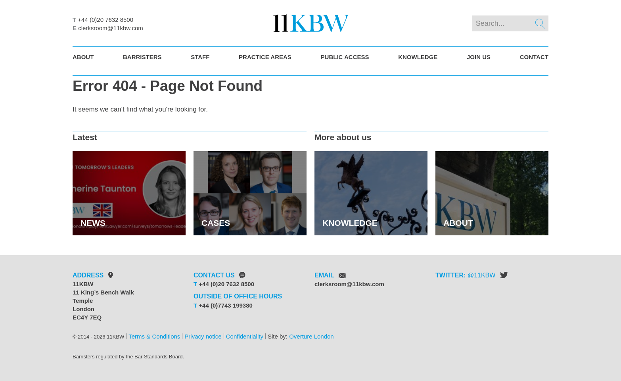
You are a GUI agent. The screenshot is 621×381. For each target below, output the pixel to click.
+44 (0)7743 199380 (226, 305)
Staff (200, 57)
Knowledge (417, 57)
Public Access (345, 57)
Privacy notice (202, 336)
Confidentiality (244, 336)
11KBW (484, 275)
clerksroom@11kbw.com (110, 28)
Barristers (142, 57)
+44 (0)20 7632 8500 (105, 19)
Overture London (311, 336)
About (83, 57)
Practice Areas (265, 57)
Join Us (479, 57)
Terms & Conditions (154, 336)
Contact (534, 57)
